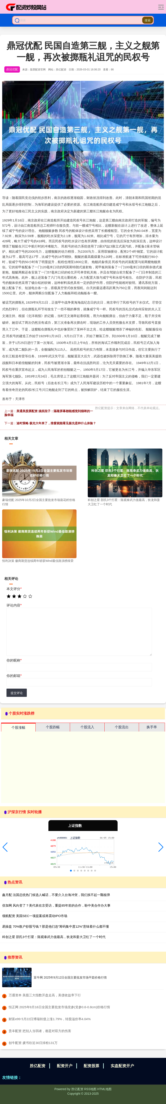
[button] (5, 847)
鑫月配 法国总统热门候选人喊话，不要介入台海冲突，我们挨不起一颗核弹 (56, 895)
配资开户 (64, 1066)
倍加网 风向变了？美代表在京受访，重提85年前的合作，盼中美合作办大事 (56, 905)
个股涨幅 (18, 727)
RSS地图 (90, 1089)
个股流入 (87, 727)
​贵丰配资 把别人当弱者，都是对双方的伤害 (40, 1031)
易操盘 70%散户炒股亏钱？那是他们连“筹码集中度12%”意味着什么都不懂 (55, 926)
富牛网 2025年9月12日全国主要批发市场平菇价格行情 (70, 977)
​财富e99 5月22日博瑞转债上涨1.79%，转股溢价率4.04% (50, 1019)
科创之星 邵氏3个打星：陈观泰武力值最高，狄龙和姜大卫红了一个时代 (53, 937)
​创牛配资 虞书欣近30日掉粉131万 (33, 1043)
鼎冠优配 (12, 69)
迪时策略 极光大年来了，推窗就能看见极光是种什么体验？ (56, 423)
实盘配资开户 (122, 1066)
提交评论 (17, 693)
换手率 (152, 727)
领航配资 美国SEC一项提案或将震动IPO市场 (34, 916)
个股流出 (122, 727)
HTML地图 (104, 1089)
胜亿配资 (37, 1066)
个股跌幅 (53, 727)
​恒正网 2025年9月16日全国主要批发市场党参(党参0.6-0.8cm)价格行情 (59, 1007)
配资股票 (91, 1066)
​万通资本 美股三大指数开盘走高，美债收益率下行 (45, 995)
